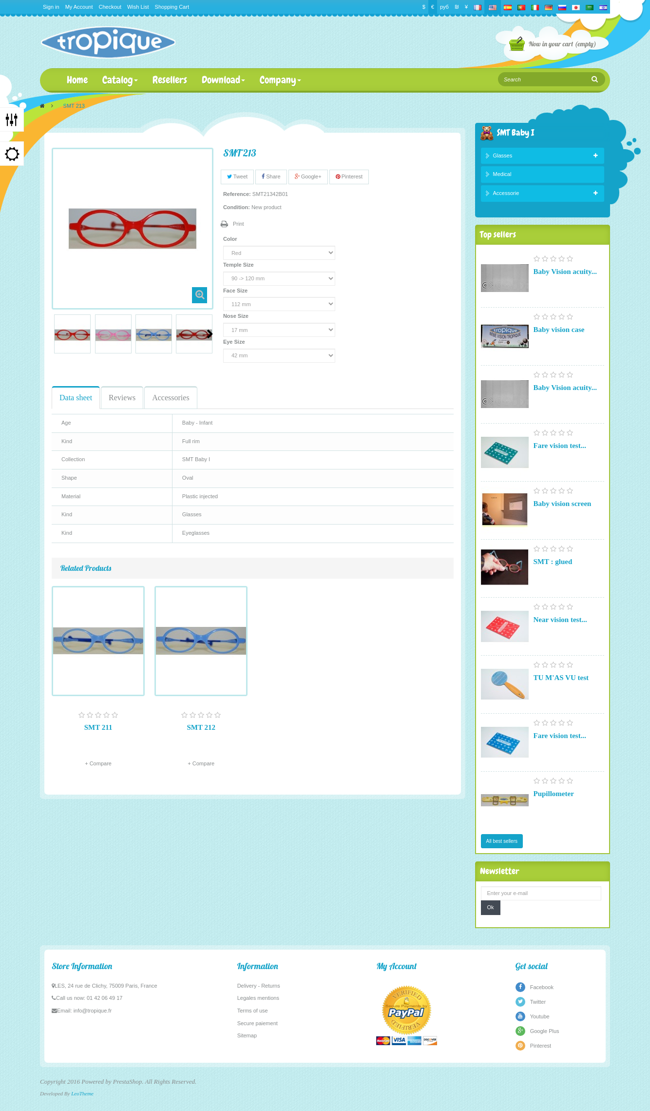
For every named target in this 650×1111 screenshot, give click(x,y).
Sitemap (247, 1035)
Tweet (237, 176)
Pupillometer (554, 794)
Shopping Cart (172, 7)
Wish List (138, 7)
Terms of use (252, 1011)
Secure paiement (257, 1023)
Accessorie (506, 193)
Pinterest (349, 176)
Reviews (122, 397)
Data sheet (75, 397)
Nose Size (236, 316)
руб (444, 7)
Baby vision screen (563, 503)
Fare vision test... (560, 445)
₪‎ (457, 7)
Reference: (237, 194)
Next (210, 334)
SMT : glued (553, 561)
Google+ (308, 176)
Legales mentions (258, 998)
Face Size (236, 290)
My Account (79, 7)
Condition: (236, 207)
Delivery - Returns (258, 986)
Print (238, 224)
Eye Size (235, 342)
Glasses (503, 155)
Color (231, 239)
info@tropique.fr (93, 1011)
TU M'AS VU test (561, 678)
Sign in (51, 7)
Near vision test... (560, 620)
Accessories (170, 397)
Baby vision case (559, 329)
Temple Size (239, 265)
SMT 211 (98, 727)
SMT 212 (201, 727)
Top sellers (498, 234)
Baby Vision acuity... (565, 271)
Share (271, 176)
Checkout (110, 7)
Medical (502, 174)
